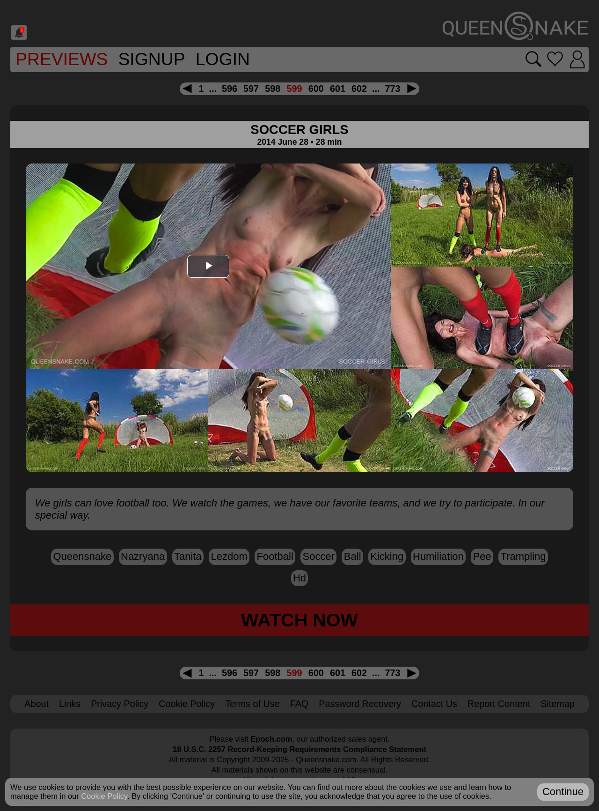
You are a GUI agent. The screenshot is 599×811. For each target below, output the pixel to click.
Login (223, 59)
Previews (61, 59)
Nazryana (143, 556)
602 (359, 88)
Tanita (188, 556)
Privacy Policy (119, 704)
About (36, 704)
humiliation (438, 556)
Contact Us (434, 704)
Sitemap (558, 704)
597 (251, 88)
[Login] (577, 59)
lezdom (229, 556)
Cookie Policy (187, 704)
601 (337, 88)
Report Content (499, 704)
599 (294, 88)
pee (482, 556)
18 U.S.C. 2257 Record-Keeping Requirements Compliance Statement (299, 749)
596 (229, 88)
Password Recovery (360, 704)
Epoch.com (271, 739)
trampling (523, 556)
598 (272, 88)
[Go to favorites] (554, 59)
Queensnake (82, 556)
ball (352, 556)
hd (299, 578)
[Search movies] (532, 59)
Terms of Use (252, 704)
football (275, 556)
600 (316, 88)
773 (393, 88)
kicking (386, 556)
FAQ (299, 704)
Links (69, 704)
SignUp (151, 59)
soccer (319, 556)
